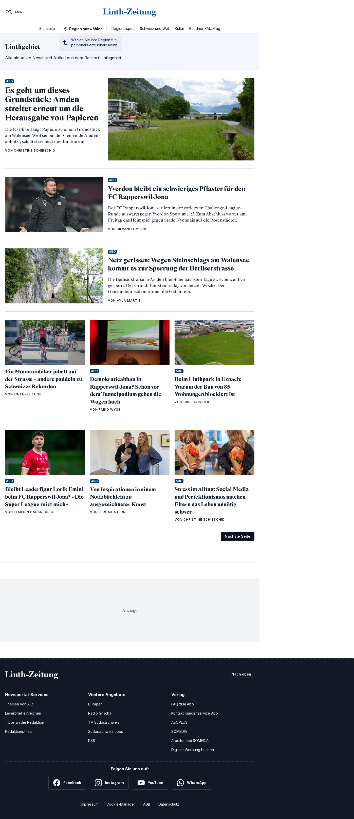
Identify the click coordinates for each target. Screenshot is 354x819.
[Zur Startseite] (129, 12)
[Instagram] (109, 783)
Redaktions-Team (19, 731)
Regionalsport (123, 28)
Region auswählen (86, 29)
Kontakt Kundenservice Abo (194, 713)
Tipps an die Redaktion (24, 722)
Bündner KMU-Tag (204, 28)
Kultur (179, 28)
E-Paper (95, 704)
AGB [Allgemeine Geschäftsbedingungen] (146, 804)
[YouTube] (150, 783)
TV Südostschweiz (104, 722)
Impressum (89, 804)
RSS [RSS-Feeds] (91, 740)
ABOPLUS (179, 722)
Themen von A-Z (19, 704)
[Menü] (14, 12)
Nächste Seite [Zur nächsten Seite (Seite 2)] (237, 536)
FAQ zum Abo (182, 704)
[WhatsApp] (191, 783)
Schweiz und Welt (155, 28)
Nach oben (241, 674)
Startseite (47, 28)
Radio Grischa (99, 713)
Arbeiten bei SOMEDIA (190, 740)
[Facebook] (67, 783)
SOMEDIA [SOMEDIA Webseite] (179, 731)
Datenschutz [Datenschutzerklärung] (168, 804)
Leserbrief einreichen (23, 713)
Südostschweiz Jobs (105, 731)
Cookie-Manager (120, 804)
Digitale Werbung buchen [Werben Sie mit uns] (192, 750)
